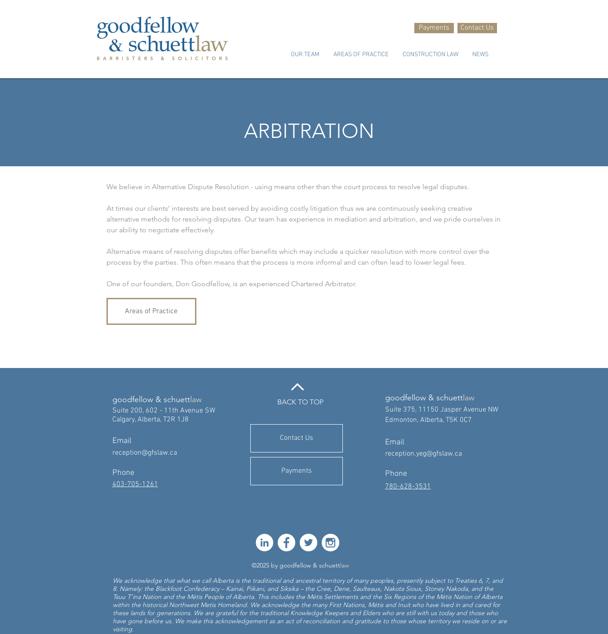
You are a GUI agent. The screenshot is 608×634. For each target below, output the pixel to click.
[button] (305, 54)
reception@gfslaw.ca (144, 452)
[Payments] (434, 28)
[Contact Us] (477, 28)
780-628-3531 (408, 486)
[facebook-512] (286, 542)
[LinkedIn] (264, 542)
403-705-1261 (135, 484)
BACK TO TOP (300, 402)
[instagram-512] (330, 542)
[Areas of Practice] (151, 311)
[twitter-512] (308, 542)
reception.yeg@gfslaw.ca (423, 453)
